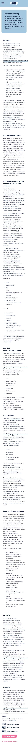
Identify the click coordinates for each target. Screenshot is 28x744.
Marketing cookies (10, 731)
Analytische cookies (10, 727)
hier (17, 230)
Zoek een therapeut (8, 405)
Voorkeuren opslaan (9, 736)
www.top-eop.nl (15, 353)
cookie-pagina (12, 720)
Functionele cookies (10, 724)
